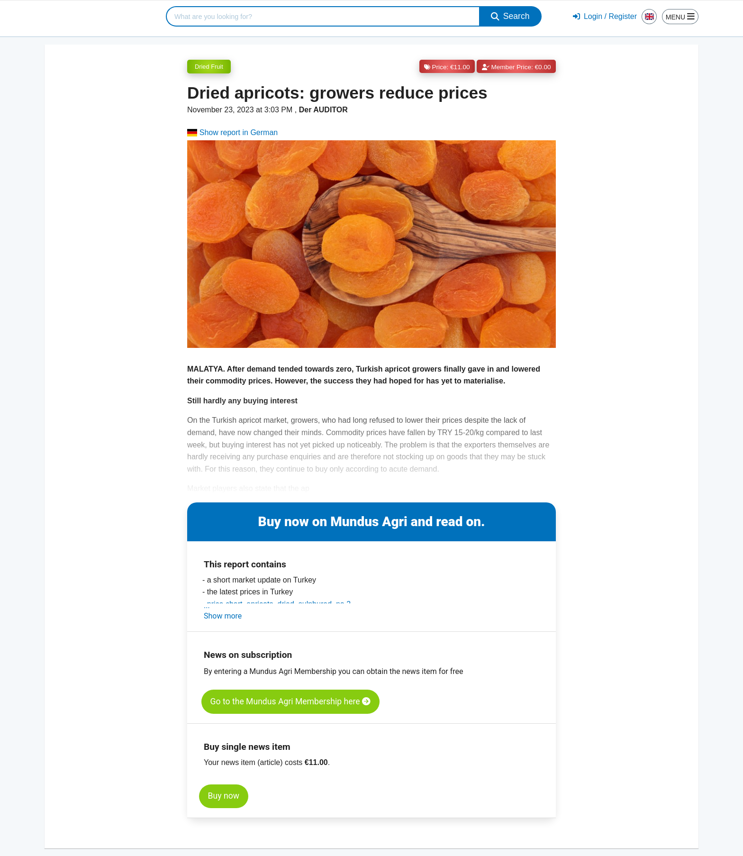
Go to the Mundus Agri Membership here (290, 701)
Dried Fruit (209, 66)
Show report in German (232, 132)
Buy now (223, 796)
